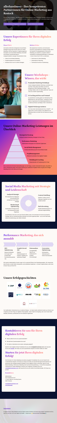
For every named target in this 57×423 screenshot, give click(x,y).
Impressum (7, 408)
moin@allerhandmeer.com (11, 368)
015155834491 (8, 385)
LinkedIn (12, 348)
